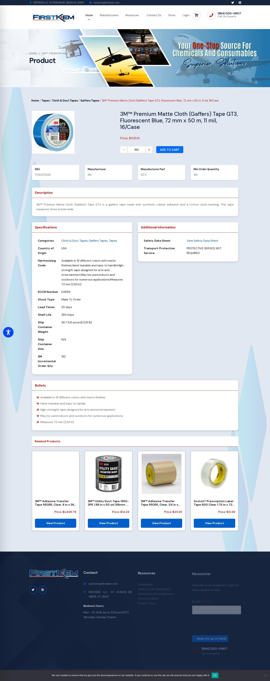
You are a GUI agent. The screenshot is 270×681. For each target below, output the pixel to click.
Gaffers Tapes (89, 100)
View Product (55, 523)
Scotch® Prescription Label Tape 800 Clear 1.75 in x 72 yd (213, 502)
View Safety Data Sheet (202, 241)
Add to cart (170, 150)
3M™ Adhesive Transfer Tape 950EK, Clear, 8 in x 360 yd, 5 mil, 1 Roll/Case (55, 502)
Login (186, 15)
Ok (215, 675)
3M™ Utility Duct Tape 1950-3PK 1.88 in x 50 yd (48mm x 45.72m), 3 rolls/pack (108, 502)
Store (171, 15)
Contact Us (153, 15)
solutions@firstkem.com (106, 2)
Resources (132, 15)
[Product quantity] (136, 149)
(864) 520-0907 (229, 13)
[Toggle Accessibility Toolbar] (8, 332)
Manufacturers (109, 15)
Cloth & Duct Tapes (65, 100)
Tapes (45, 100)
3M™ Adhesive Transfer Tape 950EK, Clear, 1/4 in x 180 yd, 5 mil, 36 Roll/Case (159, 502)
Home (89, 15)
